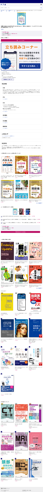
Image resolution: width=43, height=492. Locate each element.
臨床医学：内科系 (10, 10)
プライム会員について (5, 490)
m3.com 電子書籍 (2, 10)
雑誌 (6, 10)
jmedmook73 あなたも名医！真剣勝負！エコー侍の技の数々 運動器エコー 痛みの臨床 (19, 220)
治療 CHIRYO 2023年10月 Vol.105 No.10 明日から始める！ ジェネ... (17, 216)
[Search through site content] (20, 7)
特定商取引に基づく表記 (26, 490)
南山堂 (2, 29)
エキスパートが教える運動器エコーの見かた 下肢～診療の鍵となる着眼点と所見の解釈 (19, 223)
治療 (14, 10)
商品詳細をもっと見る (7, 79)
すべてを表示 (38, 203)
